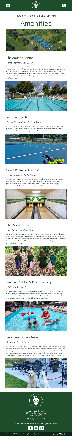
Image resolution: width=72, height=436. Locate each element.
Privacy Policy (46, 423)
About (17, 423)
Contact (54, 423)
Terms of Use (34, 423)
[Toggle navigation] (8, 5)
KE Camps (50, 291)
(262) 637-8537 (64, 5)
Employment (24, 423)
